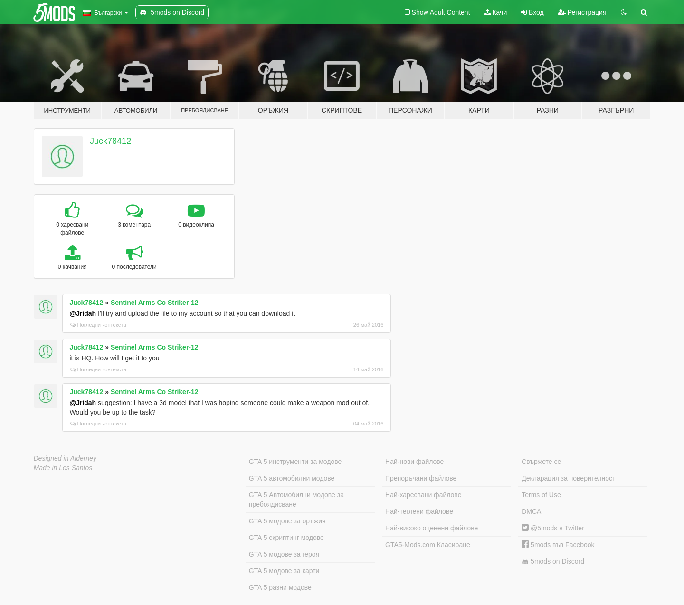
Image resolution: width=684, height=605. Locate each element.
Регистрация (582, 12)
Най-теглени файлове (419, 511)
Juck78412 (110, 141)
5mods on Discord (553, 562)
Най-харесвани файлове (423, 495)
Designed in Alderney (65, 458)
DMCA (531, 511)
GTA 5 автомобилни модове (291, 478)
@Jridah (83, 313)
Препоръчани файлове (420, 478)
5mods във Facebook (558, 544)
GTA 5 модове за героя (284, 554)
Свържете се (541, 461)
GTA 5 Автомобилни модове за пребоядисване (296, 499)
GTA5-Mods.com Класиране (427, 544)
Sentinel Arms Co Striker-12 (155, 302)
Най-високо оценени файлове (431, 528)
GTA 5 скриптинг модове (286, 537)
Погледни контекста (98, 325)
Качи (495, 12)
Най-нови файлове (414, 461)
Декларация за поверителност (568, 478)
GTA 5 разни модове (280, 587)
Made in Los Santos (63, 468)
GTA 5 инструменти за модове (295, 461)
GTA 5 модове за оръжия (287, 521)
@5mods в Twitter (553, 528)
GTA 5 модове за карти (284, 571)
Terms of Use (541, 495)
